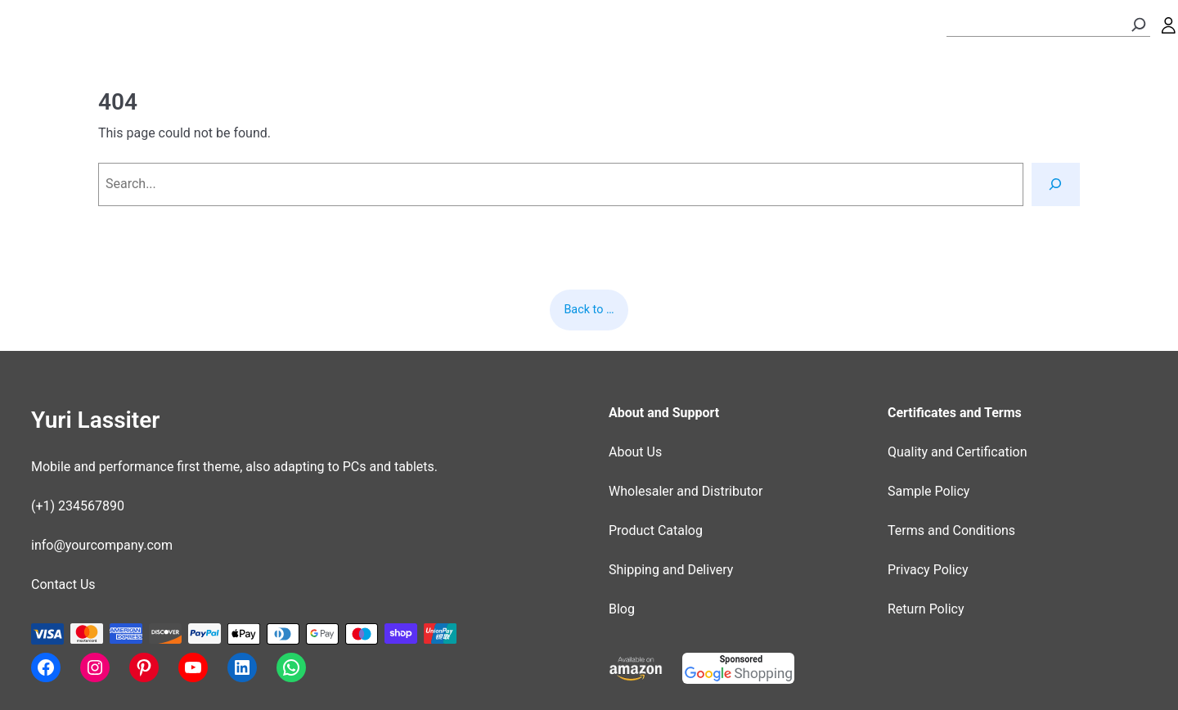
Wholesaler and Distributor (685, 491)
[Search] (1138, 24)
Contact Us (63, 584)
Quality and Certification (957, 452)
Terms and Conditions (951, 530)
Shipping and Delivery (671, 569)
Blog (622, 609)
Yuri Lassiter (95, 420)
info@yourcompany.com (102, 545)
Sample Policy (928, 491)
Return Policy (926, 609)
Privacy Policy (928, 569)
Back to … (589, 310)
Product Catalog (656, 530)
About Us (635, 452)
